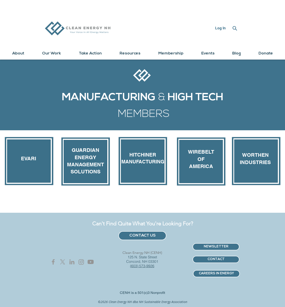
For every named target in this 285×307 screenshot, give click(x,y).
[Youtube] (90, 261)
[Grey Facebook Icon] (53, 261)
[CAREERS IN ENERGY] (216, 273)
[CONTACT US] (142, 235)
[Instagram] (81, 261)
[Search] (234, 28)
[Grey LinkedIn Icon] (71, 261)
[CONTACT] (216, 259)
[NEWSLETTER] (216, 246)
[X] (62, 261)
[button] (18, 53)
